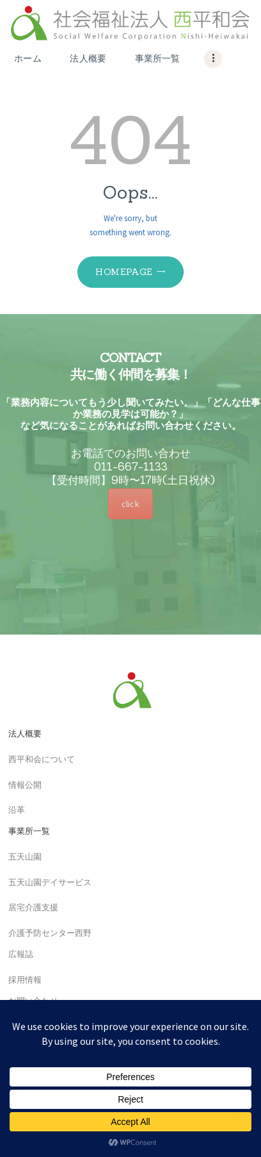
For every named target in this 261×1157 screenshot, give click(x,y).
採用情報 (21, 980)
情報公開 (21, 785)
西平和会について (37, 760)
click (130, 504)
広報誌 (16, 955)
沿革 (12, 810)
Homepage (123, 272)
